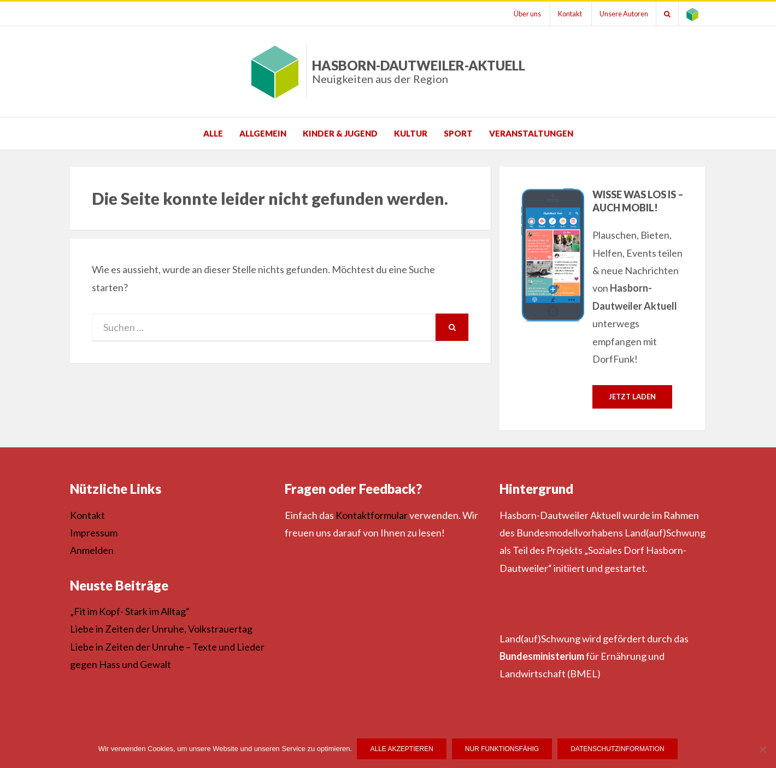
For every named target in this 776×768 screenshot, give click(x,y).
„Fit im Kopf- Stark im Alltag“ (130, 611)
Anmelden (92, 551)
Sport (458, 133)
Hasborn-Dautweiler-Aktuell (418, 71)
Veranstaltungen (531, 133)
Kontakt (567, 13)
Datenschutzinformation (618, 749)
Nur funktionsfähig (502, 749)
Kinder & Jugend (340, 133)
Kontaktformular (372, 515)
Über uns (523, 13)
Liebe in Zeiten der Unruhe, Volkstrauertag (161, 629)
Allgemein (262, 133)
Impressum (93, 533)
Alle (213, 133)
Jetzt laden (632, 396)
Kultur (410, 133)
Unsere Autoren (621, 13)
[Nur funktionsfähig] (762, 749)
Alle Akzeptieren (402, 749)
